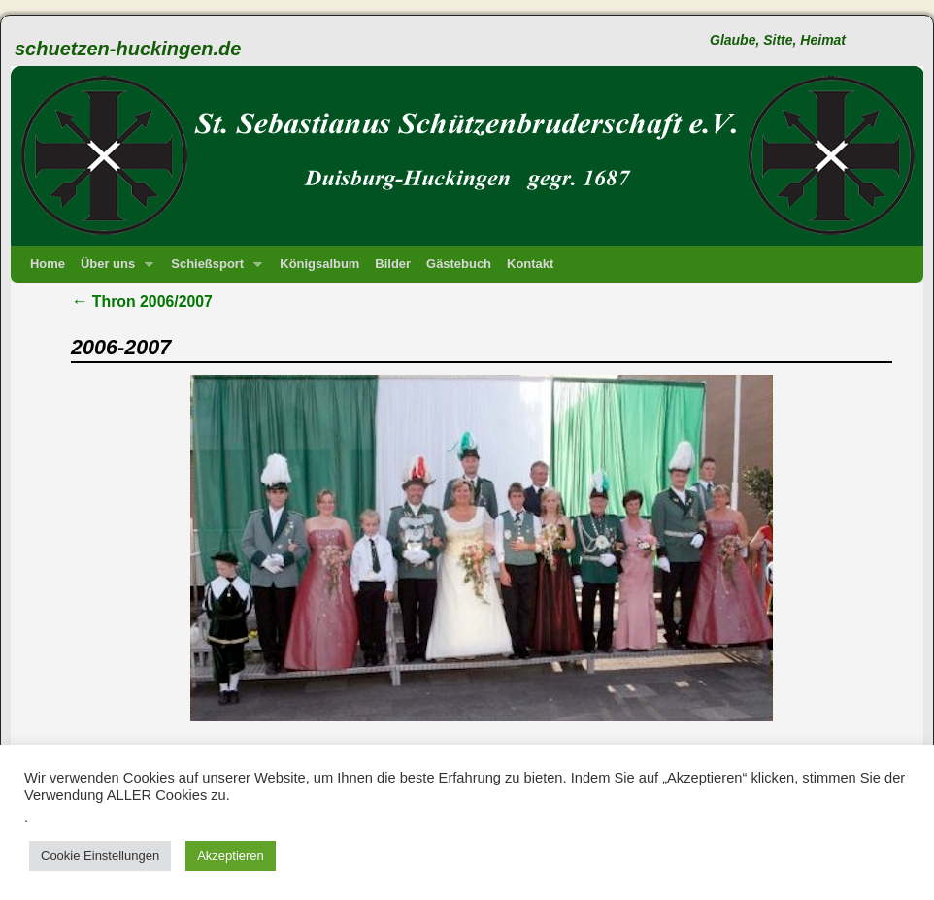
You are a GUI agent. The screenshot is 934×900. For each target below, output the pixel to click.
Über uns (113, 269)
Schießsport (212, 269)
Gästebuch (458, 263)
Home (47, 263)
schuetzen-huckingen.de (128, 48)
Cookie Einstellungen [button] (100, 856)
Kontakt (530, 263)
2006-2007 (121, 347)
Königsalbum (319, 263)
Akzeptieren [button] (230, 856)
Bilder (393, 263)
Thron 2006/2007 (142, 301)
